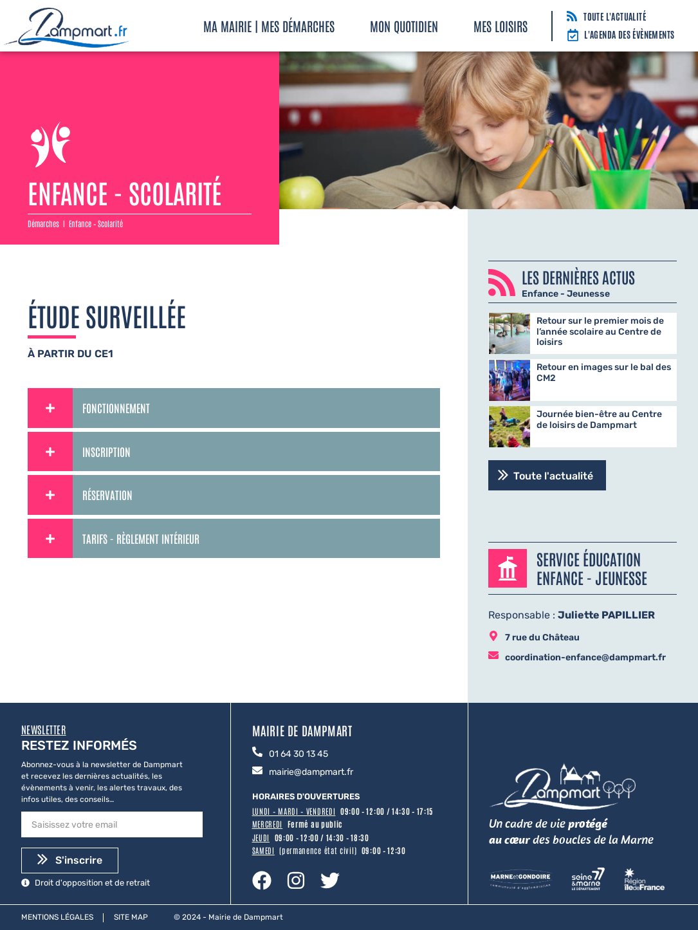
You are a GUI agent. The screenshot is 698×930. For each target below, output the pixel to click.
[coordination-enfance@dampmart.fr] (493, 656)
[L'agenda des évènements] (573, 36)
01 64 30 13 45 (298, 754)
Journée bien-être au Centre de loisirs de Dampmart (599, 420)
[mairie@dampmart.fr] (257, 771)
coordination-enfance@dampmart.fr (585, 657)
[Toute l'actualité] (572, 17)
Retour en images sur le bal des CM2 (604, 373)
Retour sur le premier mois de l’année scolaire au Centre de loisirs (600, 331)
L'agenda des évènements (629, 34)
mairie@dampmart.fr (311, 772)
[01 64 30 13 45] (257, 753)
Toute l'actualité (614, 16)
